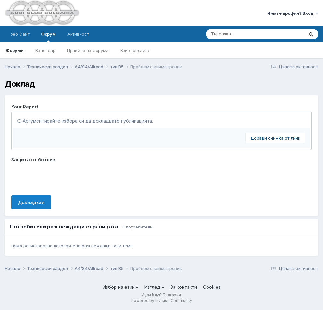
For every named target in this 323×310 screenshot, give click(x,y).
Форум (48, 36)
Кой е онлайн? (135, 50)
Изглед (154, 287)
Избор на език (120, 287)
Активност (78, 34)
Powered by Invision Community (161, 300)
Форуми (15, 50)
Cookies (212, 287)
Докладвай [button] (31, 202)
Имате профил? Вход (292, 13)
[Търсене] (238, 34)
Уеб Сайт (20, 34)
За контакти (183, 287)
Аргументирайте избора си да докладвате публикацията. (85, 121)
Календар (45, 50)
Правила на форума (88, 50)
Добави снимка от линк (275, 138)
